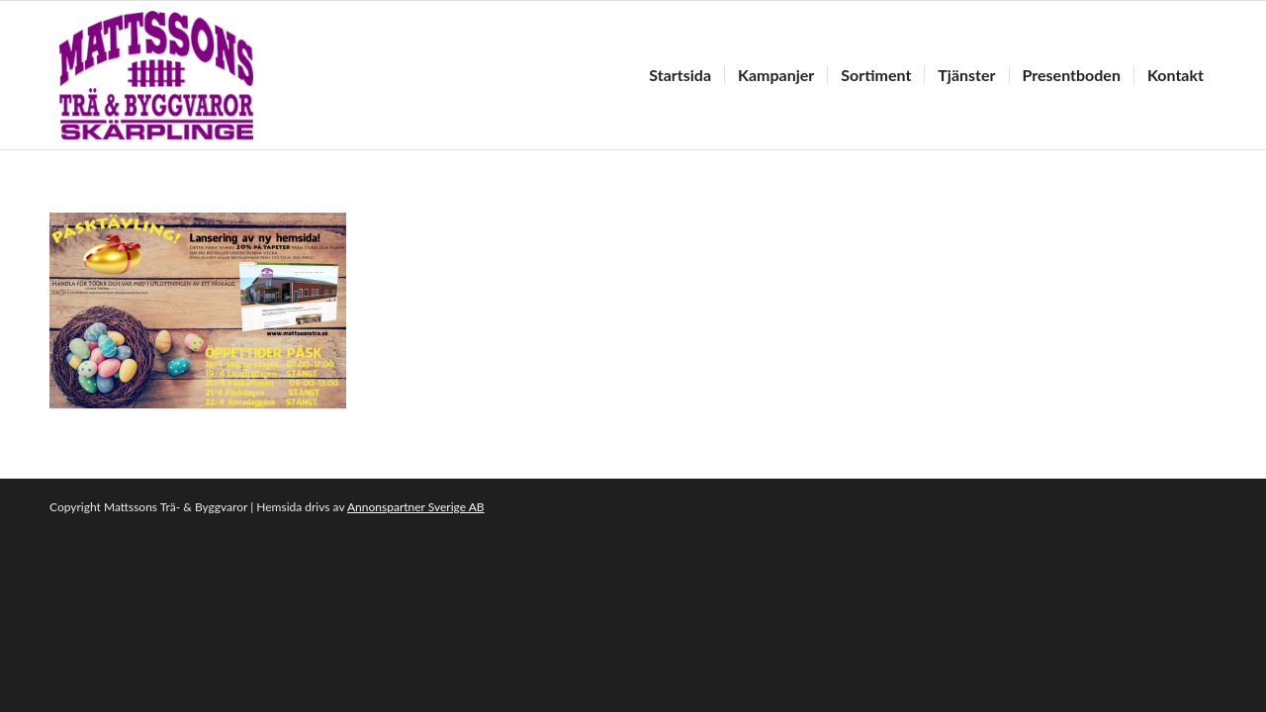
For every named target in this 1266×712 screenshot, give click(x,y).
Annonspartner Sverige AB (416, 506)
